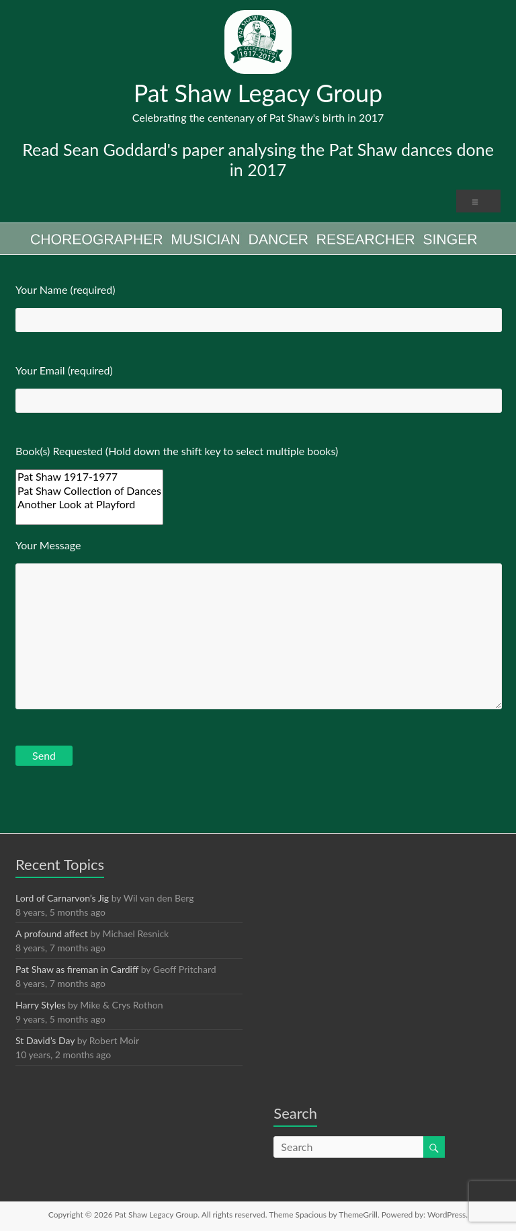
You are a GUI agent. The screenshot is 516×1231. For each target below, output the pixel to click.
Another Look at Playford (89, 504)
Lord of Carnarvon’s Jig (62, 898)
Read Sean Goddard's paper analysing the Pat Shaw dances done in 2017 (258, 159)
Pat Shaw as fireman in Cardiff (76, 969)
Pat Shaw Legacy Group (258, 93)
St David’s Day (45, 1040)
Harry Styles (40, 1004)
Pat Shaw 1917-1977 (89, 476)
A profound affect (51, 933)
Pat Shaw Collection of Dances (89, 491)
